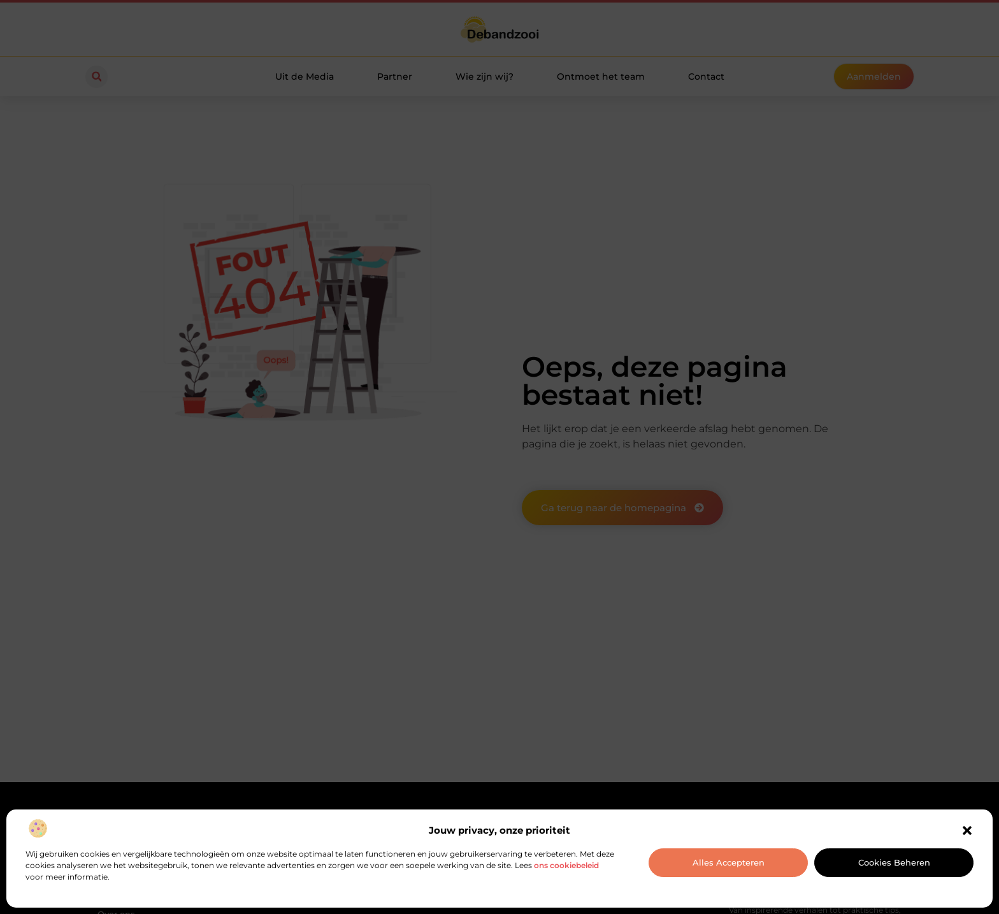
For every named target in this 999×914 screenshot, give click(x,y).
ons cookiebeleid (566, 865)
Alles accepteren (729, 862)
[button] (967, 830)
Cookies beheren (894, 862)
